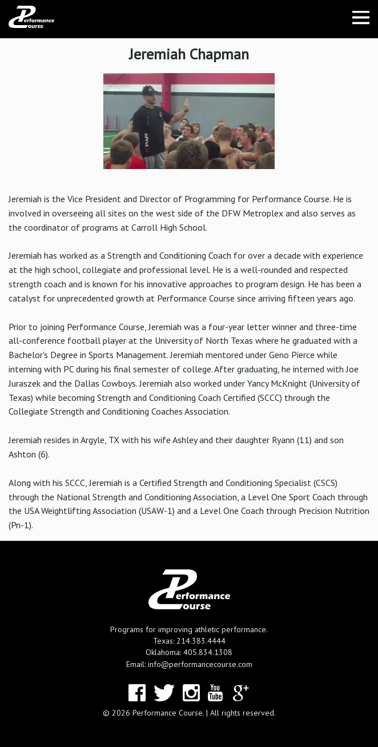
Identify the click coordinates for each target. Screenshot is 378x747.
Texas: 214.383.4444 (189, 641)
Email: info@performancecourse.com (189, 664)
